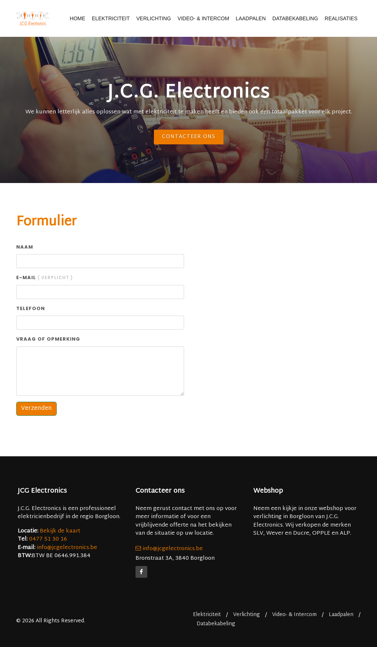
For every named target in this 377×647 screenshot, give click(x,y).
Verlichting (153, 18)
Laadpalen (250, 18)
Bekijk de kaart (59, 531)
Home (77, 18)
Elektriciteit (111, 18)
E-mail (44, 277)
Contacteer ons (188, 136)
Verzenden (36, 408)
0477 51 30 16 (48, 539)
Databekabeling (295, 18)
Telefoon (30, 308)
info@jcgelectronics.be (67, 548)
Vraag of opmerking (48, 338)
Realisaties (341, 18)
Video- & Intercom (203, 18)
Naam (24, 246)
